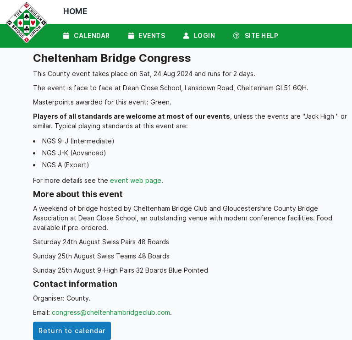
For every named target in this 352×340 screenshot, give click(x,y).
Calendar (86, 35)
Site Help (255, 35)
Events (146, 35)
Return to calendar (71, 331)
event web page (135, 180)
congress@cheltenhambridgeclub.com (111, 312)
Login (199, 35)
